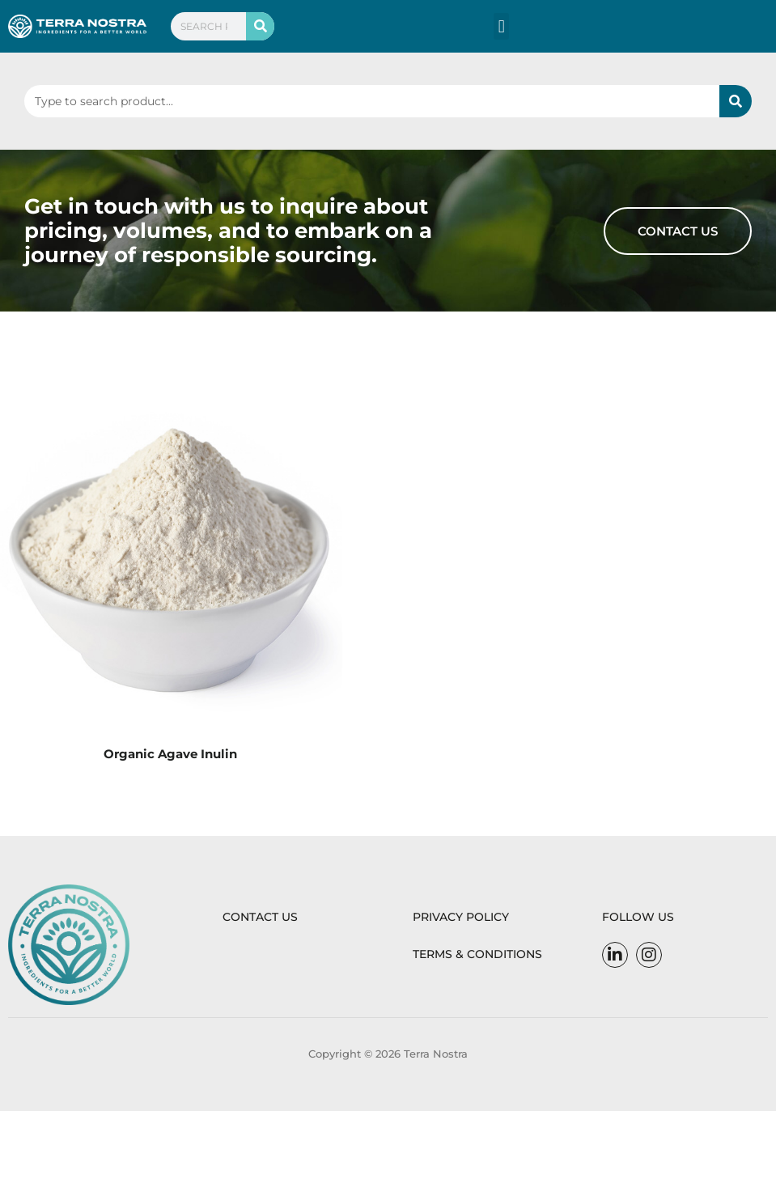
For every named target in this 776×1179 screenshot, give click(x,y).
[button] (501, 26)
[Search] (260, 26)
